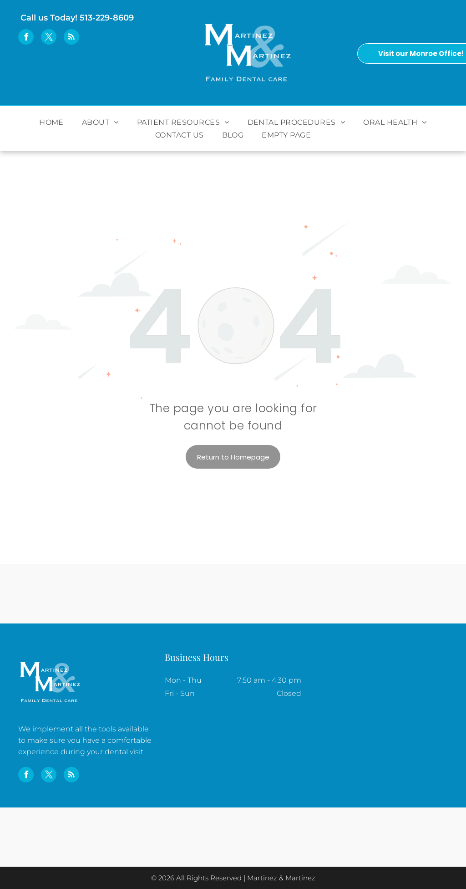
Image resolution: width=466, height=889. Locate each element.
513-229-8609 (107, 18)
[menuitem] (51, 122)
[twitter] (48, 38)
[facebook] (26, 38)
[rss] (71, 38)
